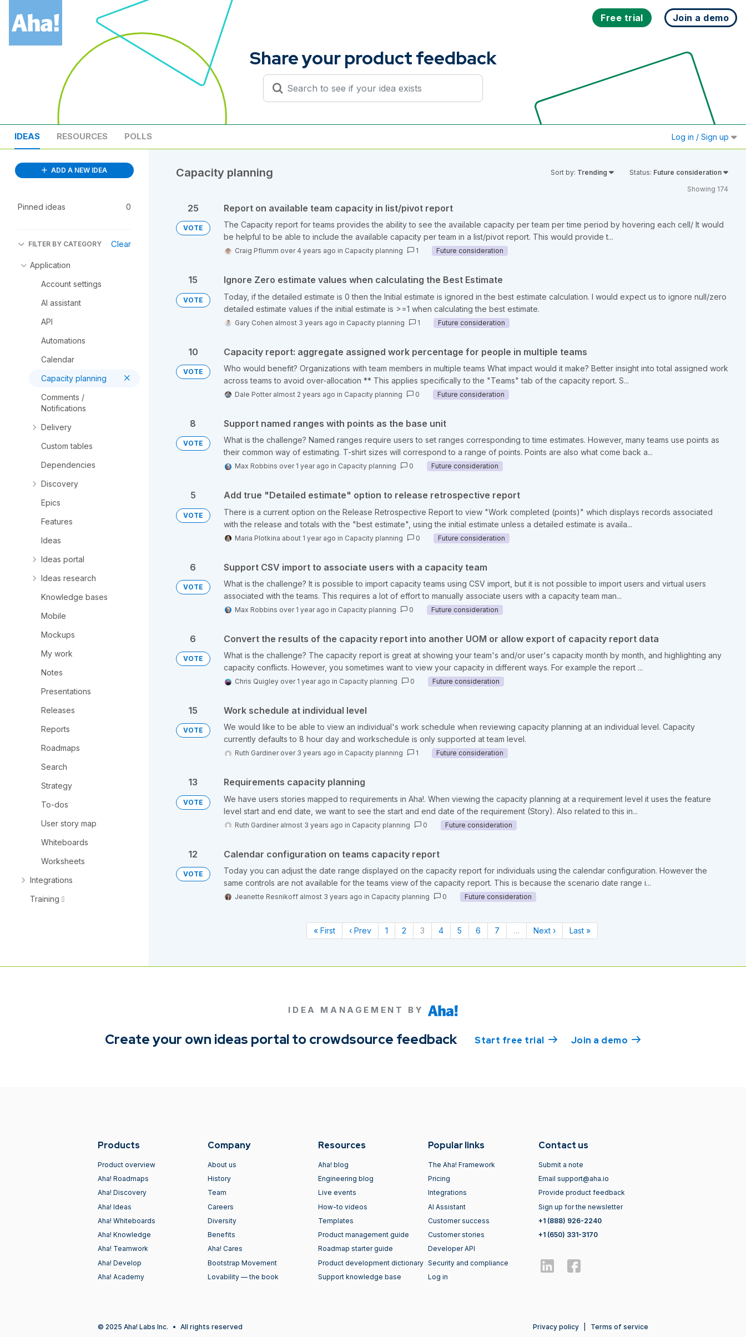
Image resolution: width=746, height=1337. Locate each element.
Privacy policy (556, 1327)
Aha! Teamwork (123, 1248)
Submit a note (560, 1165)
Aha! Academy (121, 1277)
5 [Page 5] (459, 930)
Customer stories (456, 1234)
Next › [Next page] (544, 930)
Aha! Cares (225, 1248)
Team (217, 1192)
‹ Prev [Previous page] (360, 930)
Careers (221, 1207)
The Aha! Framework (461, 1165)
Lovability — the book (243, 1277)
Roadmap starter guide (355, 1248)
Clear (121, 244)
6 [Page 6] (478, 930)
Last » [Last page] (580, 930)
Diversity (222, 1221)
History (219, 1178)
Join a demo (606, 1039)
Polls (138, 136)
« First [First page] (324, 930)
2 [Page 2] (404, 930)
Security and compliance (468, 1263)
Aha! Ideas (115, 1207)
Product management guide (363, 1234)
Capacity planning (374, 250)
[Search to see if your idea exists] (378, 88)
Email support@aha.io (573, 1178)
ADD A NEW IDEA (74, 170)
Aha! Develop (120, 1263)
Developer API (451, 1248)
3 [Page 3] (422, 930)
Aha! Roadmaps (123, 1178)
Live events (337, 1192)
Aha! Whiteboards (126, 1221)
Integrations (447, 1192)
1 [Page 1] (386, 930)
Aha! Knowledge (124, 1234)
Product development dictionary (371, 1263)
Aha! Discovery (122, 1192)
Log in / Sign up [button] (704, 137)
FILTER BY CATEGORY (60, 244)
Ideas (27, 136)
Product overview (126, 1165)
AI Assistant (447, 1207)
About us (222, 1165)
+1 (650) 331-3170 (568, 1234)
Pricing (439, 1178)
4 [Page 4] (440, 930)
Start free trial (516, 1039)
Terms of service (619, 1327)
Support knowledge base (359, 1277)
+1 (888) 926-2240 (570, 1221)
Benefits (221, 1234)
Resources (82, 136)
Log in (438, 1277)
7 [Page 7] (497, 930)
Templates (336, 1221)
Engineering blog (346, 1178)
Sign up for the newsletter (580, 1207)
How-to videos (342, 1207)
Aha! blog (333, 1165)
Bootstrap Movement (242, 1263)
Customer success (459, 1221)
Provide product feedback (581, 1192)
